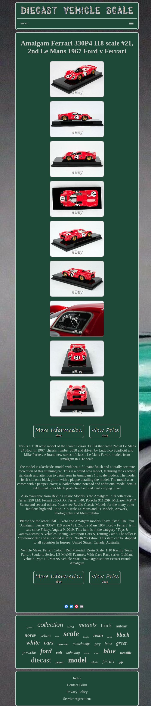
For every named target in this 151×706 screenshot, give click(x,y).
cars (48, 643)
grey (98, 644)
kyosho (30, 627)
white (33, 642)
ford (46, 651)
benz (108, 644)
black (123, 634)
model (77, 660)
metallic (126, 653)
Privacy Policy (77, 692)
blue (110, 651)
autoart (121, 626)
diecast (41, 660)
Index (77, 678)
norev (30, 635)
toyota (86, 637)
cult (59, 652)
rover (109, 637)
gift (121, 662)
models (87, 624)
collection (50, 624)
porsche (29, 652)
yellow (45, 635)
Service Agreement (77, 699)
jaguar (59, 662)
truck (106, 625)
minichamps (81, 644)
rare (57, 636)
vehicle (94, 662)
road (96, 653)
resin (98, 635)
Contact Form (77, 685)
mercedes (63, 644)
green (122, 643)
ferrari (108, 661)
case (87, 653)
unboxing (73, 653)
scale (71, 634)
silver (71, 626)
